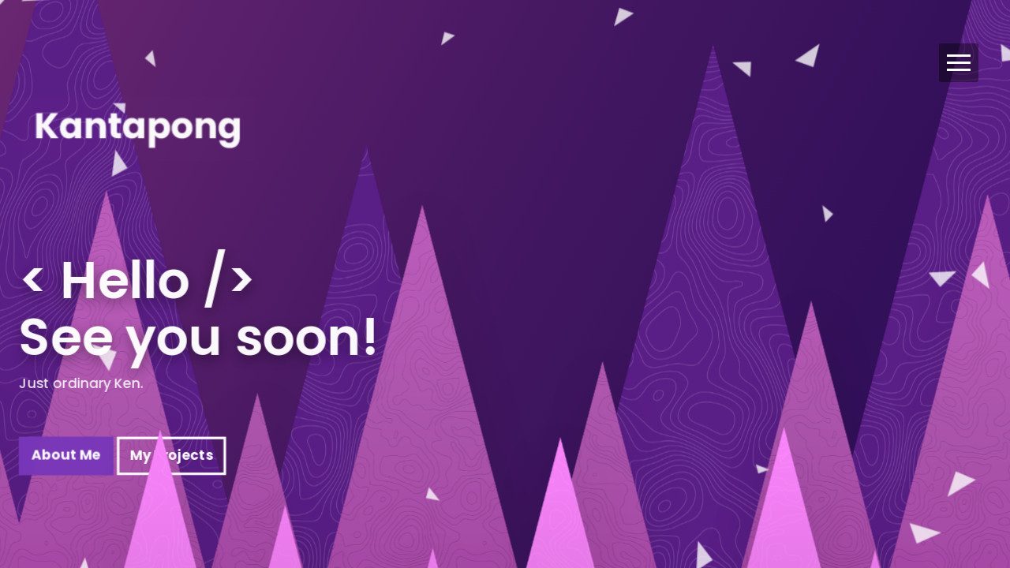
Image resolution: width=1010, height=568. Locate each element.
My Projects (171, 463)
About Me (66, 463)
